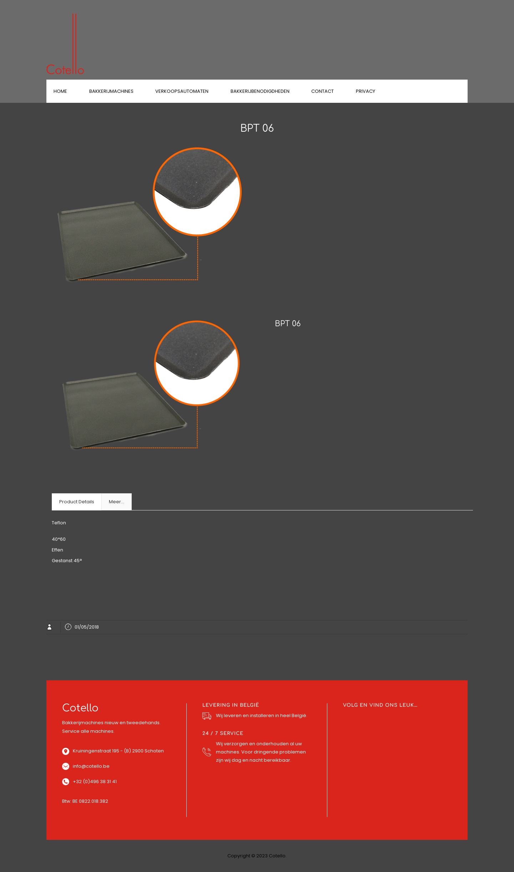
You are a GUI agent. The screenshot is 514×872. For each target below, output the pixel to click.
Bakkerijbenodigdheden (260, 91)
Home (60, 91)
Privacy (365, 91)
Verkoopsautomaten (181, 91)
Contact (322, 91)
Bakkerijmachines (111, 91)
